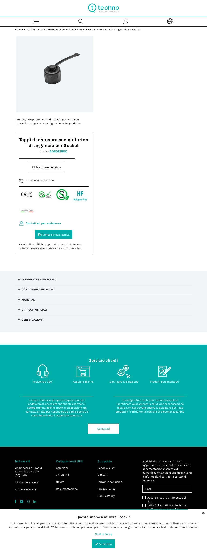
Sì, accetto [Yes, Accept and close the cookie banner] (103, 544)
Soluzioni (62, 468)
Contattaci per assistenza (43, 223)
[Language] (170, 21)
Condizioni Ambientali (38, 289)
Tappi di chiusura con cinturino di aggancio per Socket (109, 29)
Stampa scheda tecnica (53, 234)
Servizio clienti (107, 468)
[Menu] (37, 21)
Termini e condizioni (110, 482)
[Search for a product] (81, 21)
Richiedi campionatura (46, 167)
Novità (60, 482)
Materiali (28, 299)
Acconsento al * (166, 499)
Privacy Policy (106, 489)
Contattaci (103, 428)
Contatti (103, 475)
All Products (21, 29)
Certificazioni (32, 320)
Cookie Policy (106, 496)
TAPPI (73, 29)
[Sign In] (126, 21)
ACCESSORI (62, 29)
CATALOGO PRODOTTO (42, 29)
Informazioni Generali (38, 279)
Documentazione (67, 489)
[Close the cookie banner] (203, 512)
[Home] (103, 8)
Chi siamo (62, 475)
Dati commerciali (34, 309)
